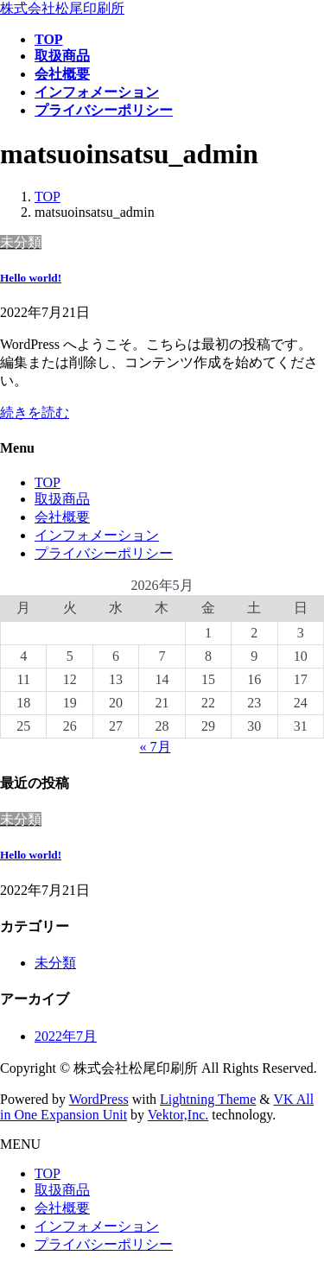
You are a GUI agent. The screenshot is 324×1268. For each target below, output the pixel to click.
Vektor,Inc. (178, 1114)
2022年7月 (66, 1036)
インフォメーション (97, 535)
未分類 (55, 962)
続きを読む (34, 412)
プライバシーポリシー (104, 553)
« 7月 (155, 746)
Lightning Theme (208, 1099)
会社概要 (62, 517)
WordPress (99, 1099)
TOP (47, 482)
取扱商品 (62, 498)
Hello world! (30, 277)
